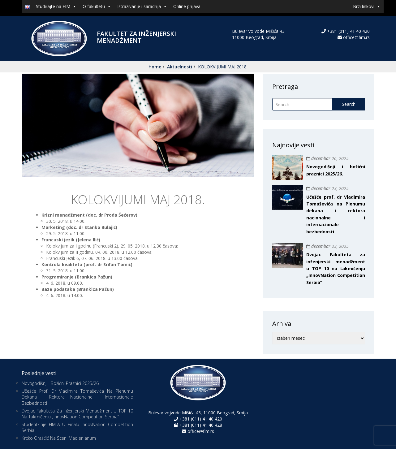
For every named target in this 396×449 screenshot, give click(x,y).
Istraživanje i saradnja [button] (142, 6)
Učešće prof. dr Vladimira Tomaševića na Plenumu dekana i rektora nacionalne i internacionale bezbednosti (77, 397)
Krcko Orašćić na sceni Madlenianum (59, 438)
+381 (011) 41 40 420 (348, 31)
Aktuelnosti (179, 67)
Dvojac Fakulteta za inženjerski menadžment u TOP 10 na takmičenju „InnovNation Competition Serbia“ (335, 268)
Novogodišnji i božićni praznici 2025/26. (61, 383)
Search (348, 104)
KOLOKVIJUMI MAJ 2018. (223, 67)
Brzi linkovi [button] (367, 6)
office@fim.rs (356, 37)
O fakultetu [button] (97, 6)
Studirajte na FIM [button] (56, 6)
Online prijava (186, 6)
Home (154, 67)
